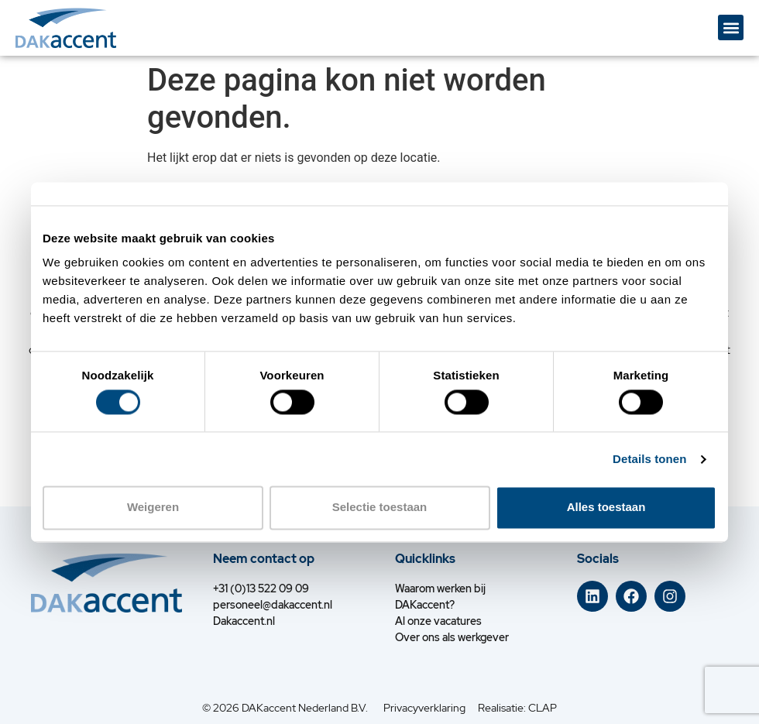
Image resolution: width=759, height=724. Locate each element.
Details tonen (649, 458)
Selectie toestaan (380, 507)
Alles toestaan (606, 507)
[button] (731, 27)
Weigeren (153, 507)
